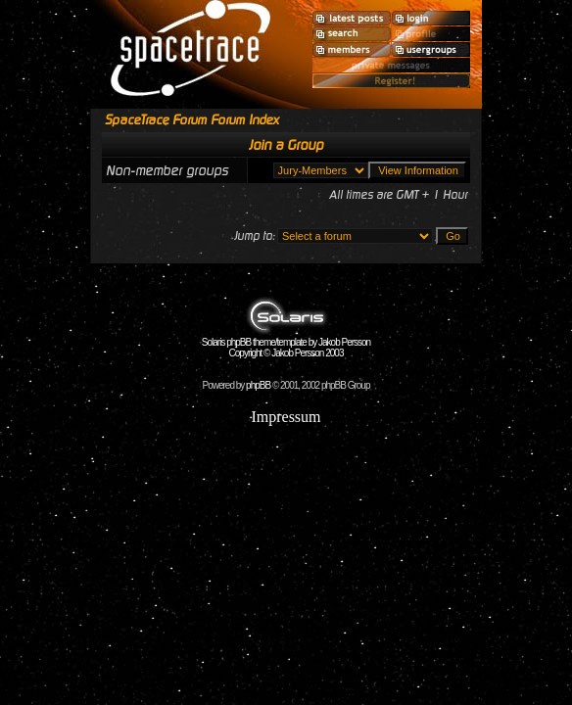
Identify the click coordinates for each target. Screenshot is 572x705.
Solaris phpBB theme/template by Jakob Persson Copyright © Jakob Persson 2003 (286, 343)
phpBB (258, 385)
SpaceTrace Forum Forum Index (192, 120)
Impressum (285, 416)
